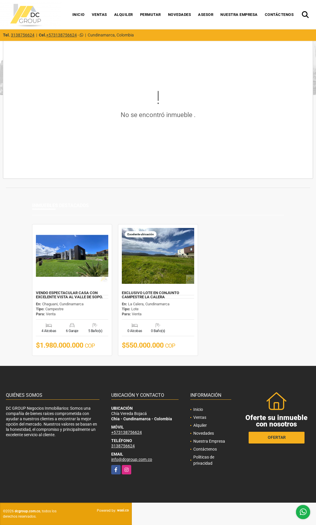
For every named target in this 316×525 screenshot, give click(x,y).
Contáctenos (279, 14)
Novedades (179, 14)
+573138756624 (61, 35)
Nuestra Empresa (239, 14)
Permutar (150, 14)
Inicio (78, 14)
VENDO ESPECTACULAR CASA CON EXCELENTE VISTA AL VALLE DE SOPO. (69, 295)
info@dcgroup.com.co (131, 459)
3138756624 (22, 35)
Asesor (205, 14)
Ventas (99, 14)
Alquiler (123, 14)
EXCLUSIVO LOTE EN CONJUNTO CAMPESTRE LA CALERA (150, 295)
